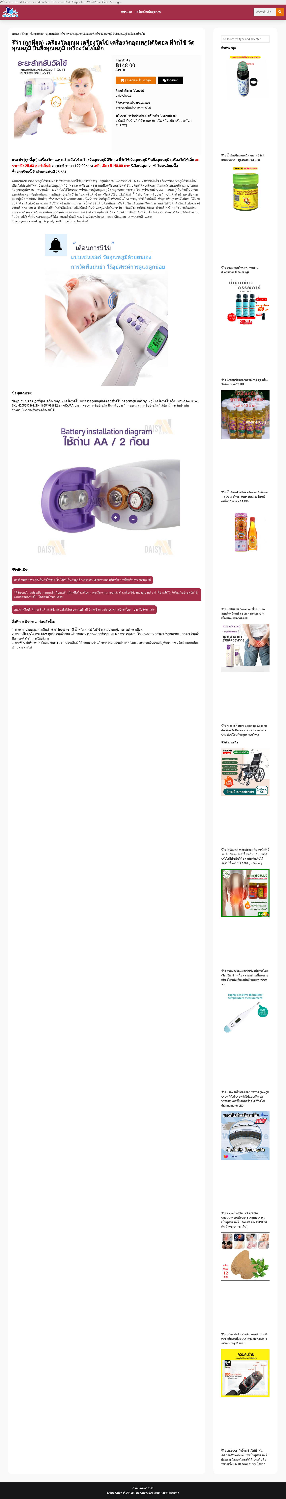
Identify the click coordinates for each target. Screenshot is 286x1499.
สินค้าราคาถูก (169, 1493)
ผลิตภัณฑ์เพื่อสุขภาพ (148, 1493)
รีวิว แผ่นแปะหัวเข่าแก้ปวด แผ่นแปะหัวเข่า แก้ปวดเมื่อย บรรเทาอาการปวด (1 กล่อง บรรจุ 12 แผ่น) (244, 1339)
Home (15, 33)
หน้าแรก (126, 12)
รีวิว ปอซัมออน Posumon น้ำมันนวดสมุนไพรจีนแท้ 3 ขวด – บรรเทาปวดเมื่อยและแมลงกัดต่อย (243, 614)
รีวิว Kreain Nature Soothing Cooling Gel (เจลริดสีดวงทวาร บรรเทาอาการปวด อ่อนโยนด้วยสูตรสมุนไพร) (244, 730)
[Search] (280, 12)
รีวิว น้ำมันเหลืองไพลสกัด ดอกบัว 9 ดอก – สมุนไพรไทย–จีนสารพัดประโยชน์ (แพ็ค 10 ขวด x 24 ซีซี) (244, 497)
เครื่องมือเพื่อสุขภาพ (148, 12)
